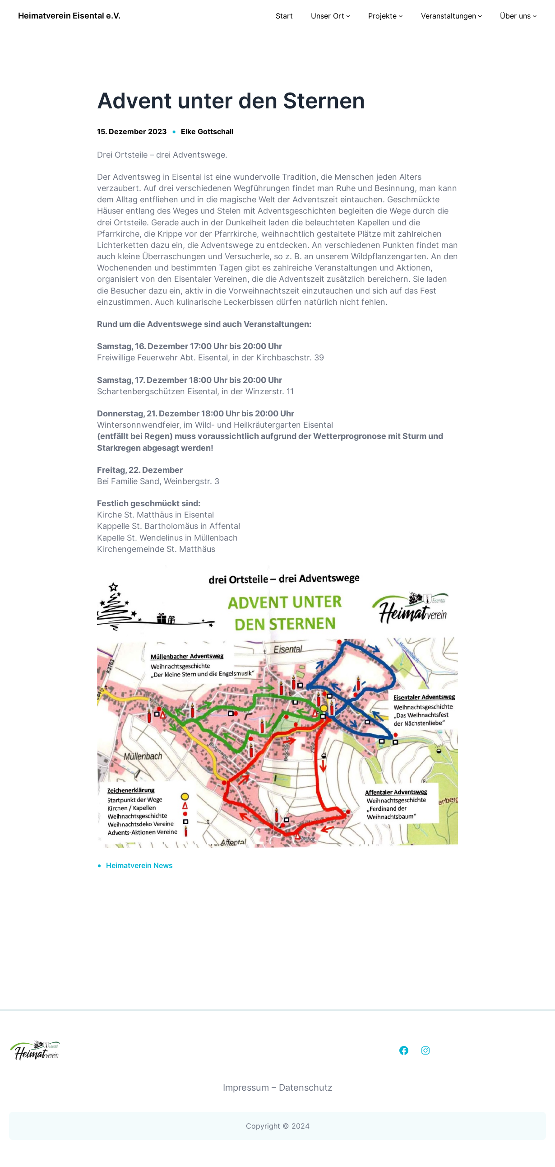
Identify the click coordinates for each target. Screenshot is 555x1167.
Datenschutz (306, 1087)
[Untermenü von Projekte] (400, 16)
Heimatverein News (139, 865)
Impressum (247, 1087)
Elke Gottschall (207, 131)
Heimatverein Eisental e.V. (69, 15)
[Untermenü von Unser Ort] (348, 16)
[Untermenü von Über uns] (534, 16)
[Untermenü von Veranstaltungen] (480, 16)
